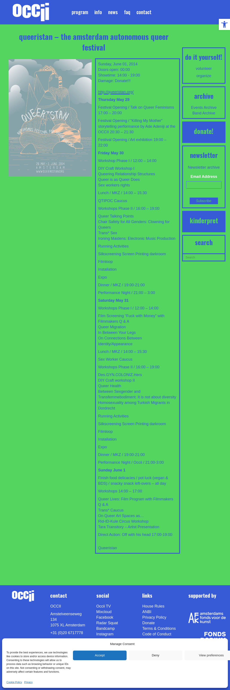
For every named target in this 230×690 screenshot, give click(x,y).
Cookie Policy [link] (14, 682)
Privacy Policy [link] (154, 617)
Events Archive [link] (203, 107)
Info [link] (98, 12)
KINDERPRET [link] (204, 220)
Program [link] (80, 12)
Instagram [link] (104, 634)
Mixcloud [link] (104, 612)
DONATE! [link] (203, 131)
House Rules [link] (153, 606)
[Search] (204, 257)
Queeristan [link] (107, 548)
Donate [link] (148, 623)
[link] (224, 24)
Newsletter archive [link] (204, 167)
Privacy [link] (28, 682)
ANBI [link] (146, 612)
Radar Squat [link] (107, 623)
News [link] (113, 12)
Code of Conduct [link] (156, 634)
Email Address (204, 176)
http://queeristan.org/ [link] (115, 92)
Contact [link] (143, 12)
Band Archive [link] (203, 113)
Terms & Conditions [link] (159, 628)
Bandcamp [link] (105, 628)
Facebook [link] (104, 617)
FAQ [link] (127, 12)
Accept (100, 655)
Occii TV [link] (103, 606)
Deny (155, 655)
